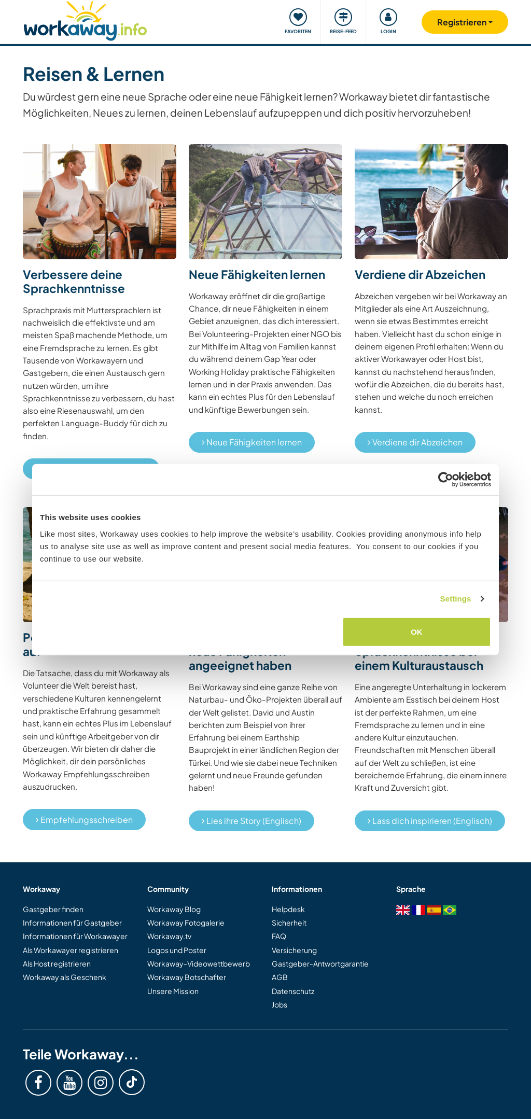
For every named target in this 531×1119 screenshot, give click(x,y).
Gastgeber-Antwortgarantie (320, 963)
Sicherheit (289, 922)
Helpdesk (288, 909)
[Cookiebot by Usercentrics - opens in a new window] (445, 479)
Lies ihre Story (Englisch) (251, 820)
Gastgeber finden (53, 909)
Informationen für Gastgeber (72, 922)
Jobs (279, 1004)
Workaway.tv (169, 936)
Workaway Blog (174, 909)
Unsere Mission (173, 991)
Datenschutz (293, 991)
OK (417, 631)
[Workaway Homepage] (85, 19)
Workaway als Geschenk (64, 977)
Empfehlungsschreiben (84, 819)
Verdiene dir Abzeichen (415, 442)
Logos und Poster (176, 950)
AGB (280, 977)
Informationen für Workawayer (75, 936)
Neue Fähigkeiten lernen (252, 442)
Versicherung (294, 950)
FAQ (279, 936)
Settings (455, 598)
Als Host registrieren (57, 963)
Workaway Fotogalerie (186, 922)
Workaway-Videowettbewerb (198, 963)
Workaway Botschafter (186, 977)
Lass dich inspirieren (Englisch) (430, 820)
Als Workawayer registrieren (70, 950)
